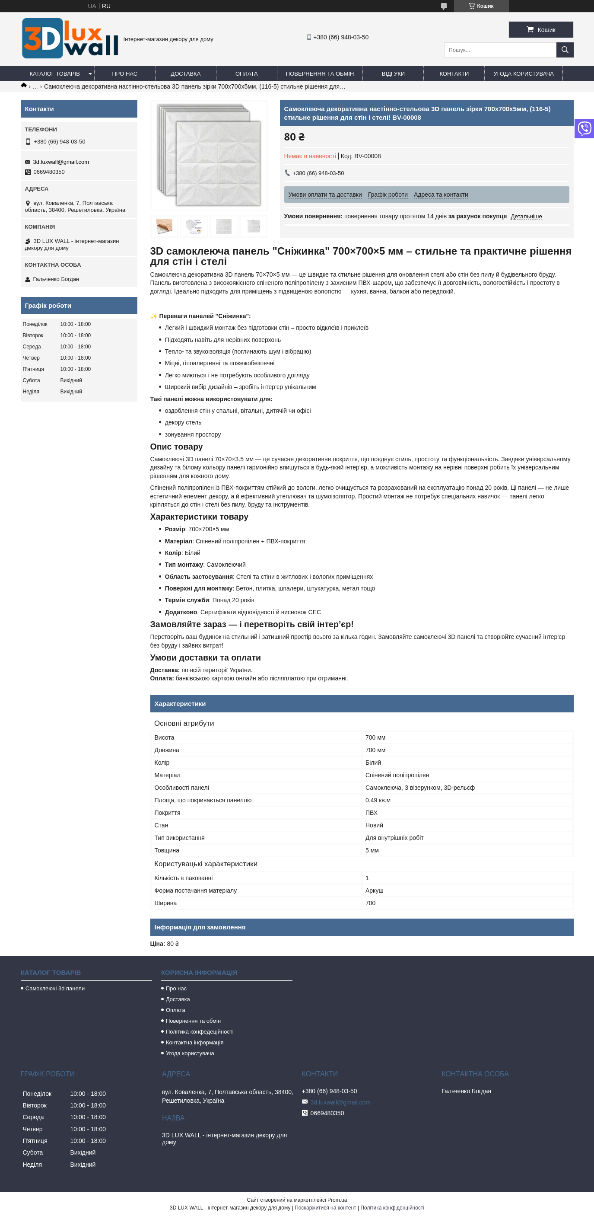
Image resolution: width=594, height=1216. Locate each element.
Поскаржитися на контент (325, 1208)
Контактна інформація (195, 1042)
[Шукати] (565, 49)
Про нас (125, 73)
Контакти (454, 73)
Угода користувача (523, 73)
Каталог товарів (55, 73)
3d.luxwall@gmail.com (61, 162)
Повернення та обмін (320, 73)
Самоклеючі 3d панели (55, 988)
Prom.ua (337, 1200)
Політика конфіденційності (392, 1208)
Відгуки (393, 73)
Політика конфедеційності (200, 1031)
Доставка (185, 73)
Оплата (246, 73)
